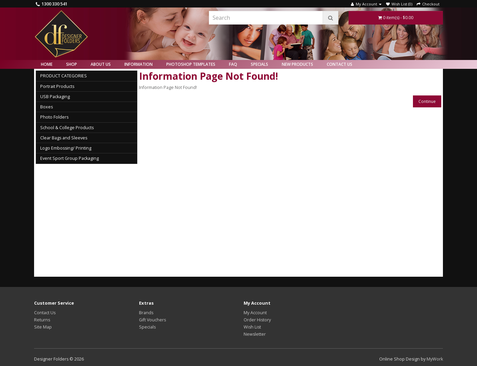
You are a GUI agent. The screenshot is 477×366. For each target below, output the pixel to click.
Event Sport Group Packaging (69, 158)
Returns (42, 320)
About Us (101, 64)
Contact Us (339, 64)
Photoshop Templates (190, 64)
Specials (259, 64)
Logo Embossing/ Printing (65, 148)
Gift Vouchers (152, 320)
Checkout (428, 3)
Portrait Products (57, 86)
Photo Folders (54, 117)
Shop (71, 64)
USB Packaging (55, 97)
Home (46, 64)
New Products (297, 64)
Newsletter (255, 334)
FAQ (233, 64)
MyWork (435, 359)
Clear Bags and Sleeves (63, 138)
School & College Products (67, 128)
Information (138, 64)
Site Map (43, 327)
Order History (257, 320)
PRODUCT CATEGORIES (63, 76)
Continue (427, 101)
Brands (146, 313)
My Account (255, 313)
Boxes (46, 107)
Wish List (252, 327)
